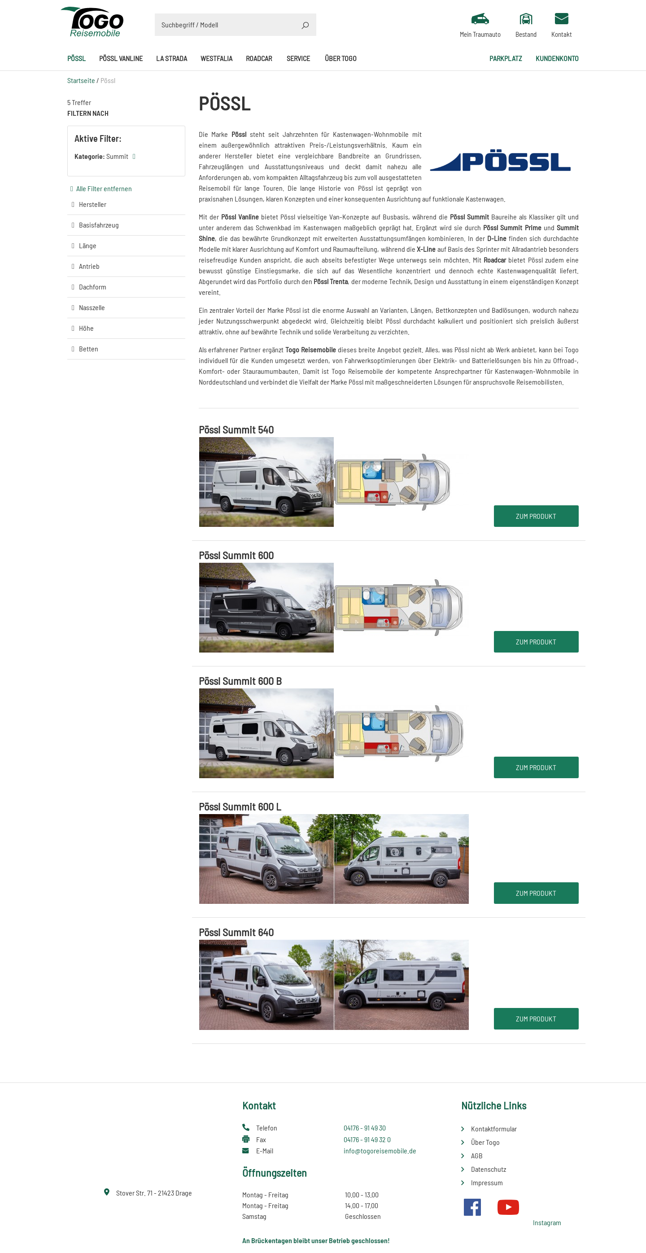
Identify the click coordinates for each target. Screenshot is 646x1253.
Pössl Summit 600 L (240, 806)
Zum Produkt (536, 516)
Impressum (487, 1182)
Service (298, 58)
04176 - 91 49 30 (365, 1127)
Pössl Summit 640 (236, 931)
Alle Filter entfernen (104, 188)
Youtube (508, 1207)
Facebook (472, 1207)
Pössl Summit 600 (236, 554)
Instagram (547, 1222)
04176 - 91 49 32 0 (367, 1139)
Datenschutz (488, 1169)
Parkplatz (505, 58)
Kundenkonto (557, 58)
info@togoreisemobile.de (380, 1150)
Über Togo (341, 58)
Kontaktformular (494, 1128)
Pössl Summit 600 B (240, 680)
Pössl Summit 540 (236, 429)
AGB (477, 1155)
